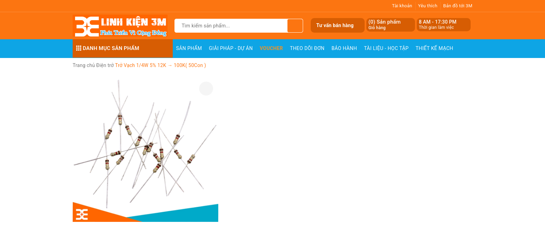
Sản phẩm (189, 48)
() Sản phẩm (384, 25)
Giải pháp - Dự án (231, 48)
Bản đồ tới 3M (457, 5)
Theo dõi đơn (307, 48)
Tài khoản (402, 5)
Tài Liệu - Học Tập (386, 48)
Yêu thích (428, 5)
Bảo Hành (344, 48)
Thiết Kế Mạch (434, 48)
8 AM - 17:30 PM (438, 22)
